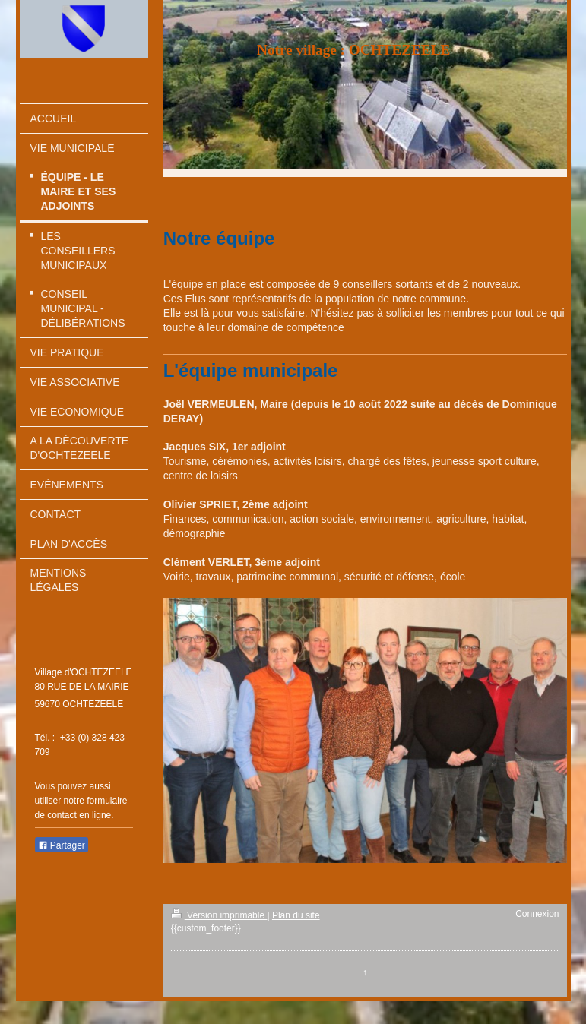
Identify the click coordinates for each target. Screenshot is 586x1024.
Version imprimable (219, 915)
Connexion (537, 914)
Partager (61, 845)
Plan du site (296, 915)
